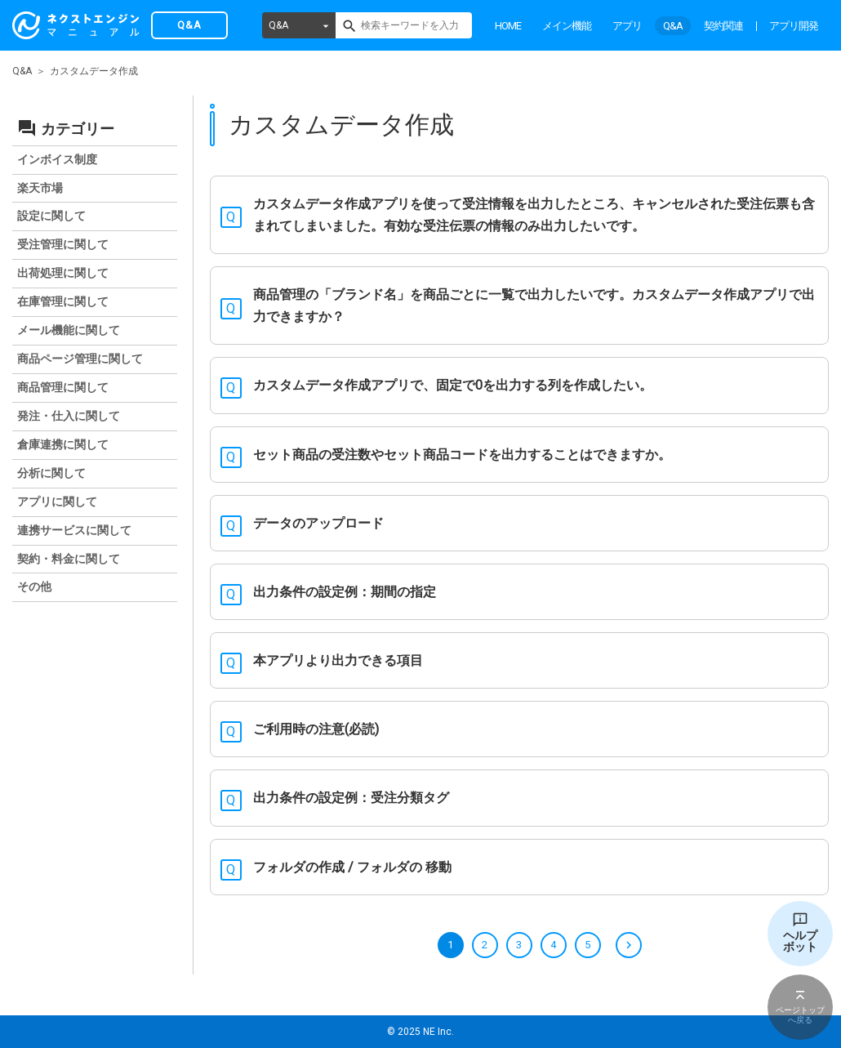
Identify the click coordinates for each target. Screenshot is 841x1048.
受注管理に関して (63, 244)
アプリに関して (57, 501)
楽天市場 (40, 187)
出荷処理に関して (63, 272)
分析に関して (51, 472)
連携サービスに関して (74, 530)
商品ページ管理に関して (80, 358)
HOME (508, 26)
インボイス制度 (57, 159)
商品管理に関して (63, 387)
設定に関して (51, 215)
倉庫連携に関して (63, 444)
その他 (34, 586)
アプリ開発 (793, 26)
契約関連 (723, 26)
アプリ (627, 26)
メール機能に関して (68, 330)
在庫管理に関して (63, 301)
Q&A (278, 25)
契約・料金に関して (68, 558)
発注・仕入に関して (68, 415)
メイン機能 (566, 26)
